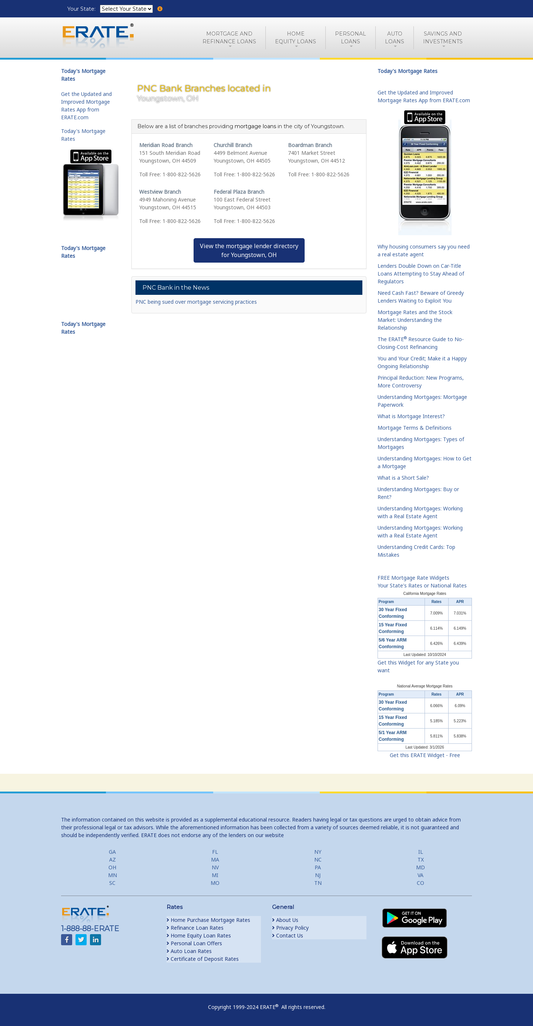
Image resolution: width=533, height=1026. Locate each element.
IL (420, 851)
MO (215, 882)
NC (318, 859)
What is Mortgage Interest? (411, 416)
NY (317, 851)
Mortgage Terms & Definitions (415, 427)
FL (215, 851)
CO (420, 882)
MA (215, 859)
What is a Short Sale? (403, 477)
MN (112, 875)
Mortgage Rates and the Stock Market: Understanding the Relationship (415, 320)
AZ (112, 859)
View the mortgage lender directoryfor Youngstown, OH (249, 250)
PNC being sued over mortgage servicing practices (196, 301)
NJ (318, 875)
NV (215, 867)
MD (420, 867)
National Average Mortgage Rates (425, 686)
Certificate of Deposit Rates (203, 958)
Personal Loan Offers (194, 943)
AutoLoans (394, 37)
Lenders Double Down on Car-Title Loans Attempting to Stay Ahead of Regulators (421, 273)
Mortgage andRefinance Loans (229, 37)
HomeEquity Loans (295, 37)
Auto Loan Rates (189, 951)
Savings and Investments (443, 37)
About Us (285, 919)
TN (318, 882)
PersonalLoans (350, 37)
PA (318, 867)
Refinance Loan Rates (195, 927)
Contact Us (287, 935)
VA (420, 875)
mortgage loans (255, 126)
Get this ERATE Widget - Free (425, 755)
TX (421, 859)
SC (112, 882)
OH (112, 867)
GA (112, 851)
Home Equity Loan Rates (199, 935)
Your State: (82, 9)
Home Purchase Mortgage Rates (208, 919)
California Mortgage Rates (424, 594)
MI (215, 875)
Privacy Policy (290, 927)
